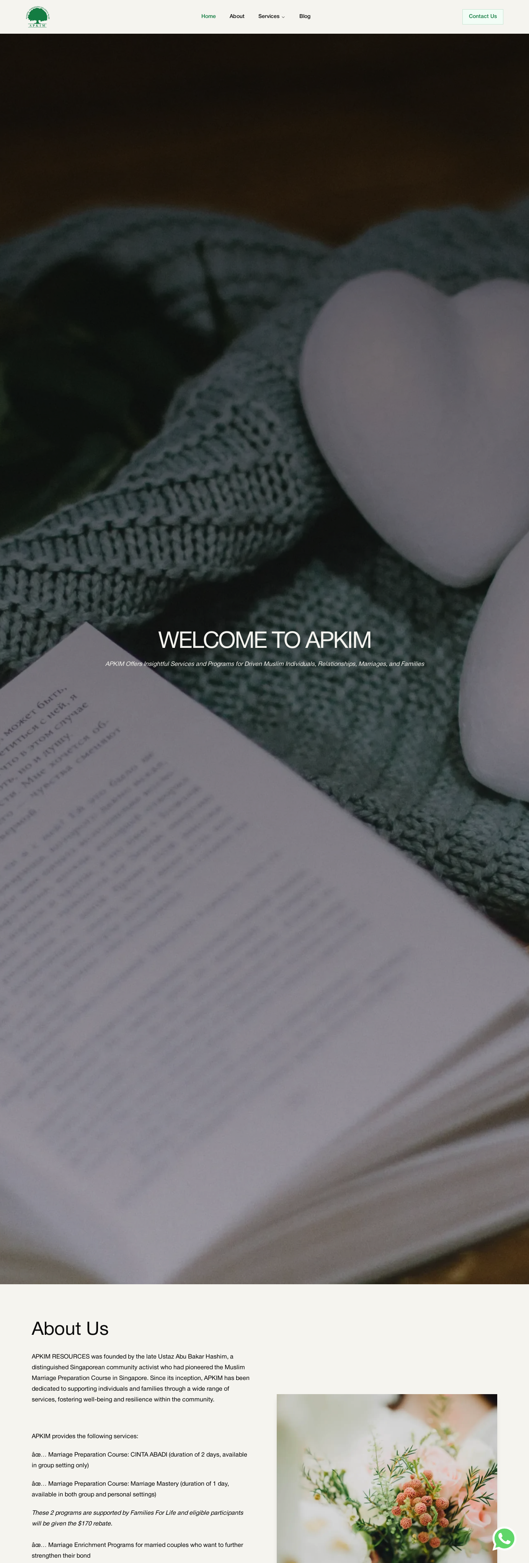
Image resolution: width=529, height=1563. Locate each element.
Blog (304, 16)
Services (268, 16)
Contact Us (483, 16)
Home (208, 16)
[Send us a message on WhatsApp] (504, 1538)
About (237, 16)
